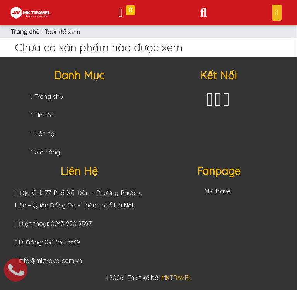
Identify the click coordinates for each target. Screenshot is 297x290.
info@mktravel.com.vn (50, 261)
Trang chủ (25, 32)
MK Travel (218, 191)
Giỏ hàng (45, 152)
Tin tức (42, 115)
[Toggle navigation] (203, 12)
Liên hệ (42, 133)
